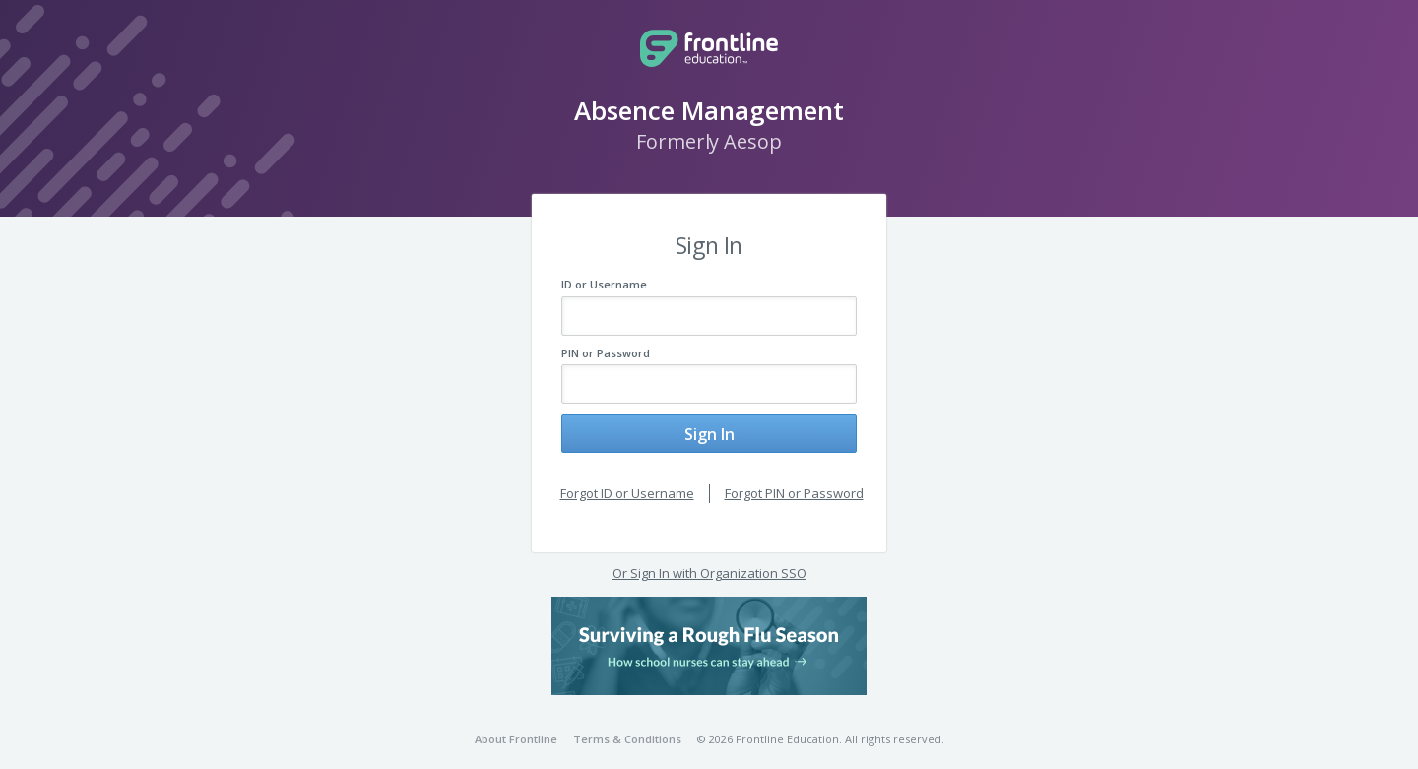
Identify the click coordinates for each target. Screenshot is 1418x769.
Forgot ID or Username (627, 478)
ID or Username (604, 284)
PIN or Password (605, 353)
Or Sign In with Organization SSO (709, 558)
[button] (709, 631)
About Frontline (516, 724)
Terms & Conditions (627, 724)
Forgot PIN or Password (794, 478)
